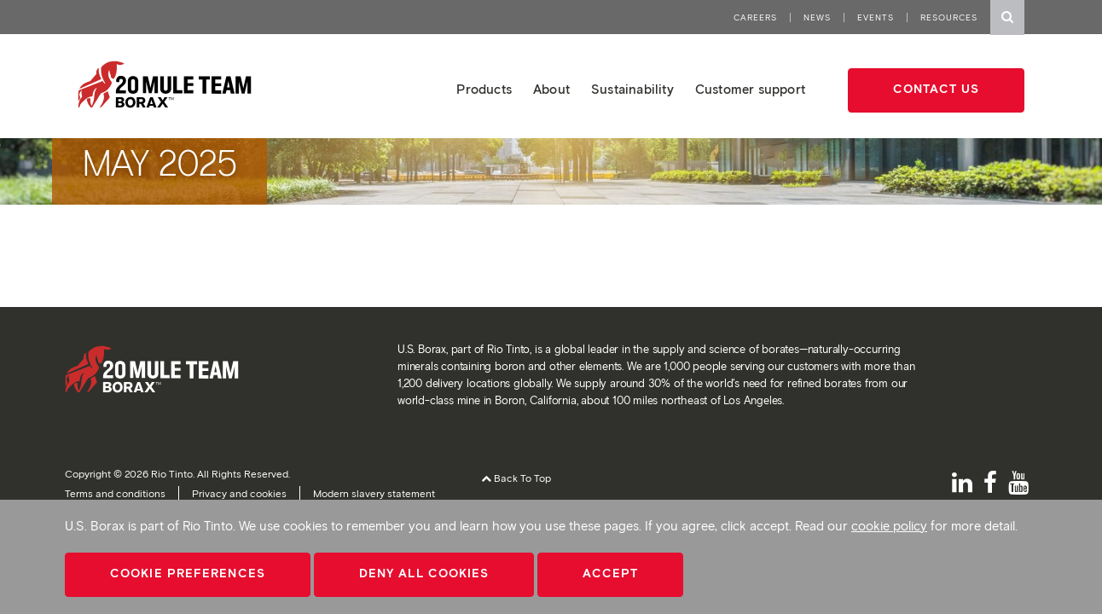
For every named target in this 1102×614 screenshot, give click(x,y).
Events (875, 17)
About (551, 89)
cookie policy (889, 526)
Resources (948, 17)
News (817, 17)
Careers (755, 17)
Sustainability (632, 89)
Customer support (750, 89)
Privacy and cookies (239, 493)
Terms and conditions (115, 493)
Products (484, 89)
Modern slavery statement (374, 493)
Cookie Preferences (187, 573)
